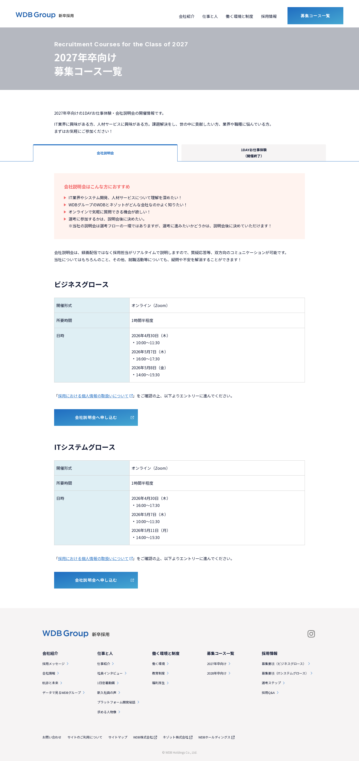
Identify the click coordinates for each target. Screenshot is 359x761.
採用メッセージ (53, 663)
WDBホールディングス (214, 737)
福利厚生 (158, 682)
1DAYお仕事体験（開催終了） (254, 152)
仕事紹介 (103, 663)
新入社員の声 (106, 692)
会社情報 (48, 673)
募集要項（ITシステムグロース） (285, 673)
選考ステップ (271, 682)
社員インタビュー (110, 673)
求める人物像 (106, 712)
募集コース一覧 (315, 15)
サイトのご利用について (84, 737)
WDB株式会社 (143, 737)
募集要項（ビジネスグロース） (284, 663)
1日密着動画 (106, 682)
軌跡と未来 (50, 682)
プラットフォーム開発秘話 (116, 702)
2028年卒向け (217, 673)
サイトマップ (117, 737)
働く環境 (158, 663)
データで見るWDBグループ (61, 692)
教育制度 (158, 673)
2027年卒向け (217, 663)
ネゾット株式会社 (175, 737)
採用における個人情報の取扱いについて (93, 396)
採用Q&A (268, 692)
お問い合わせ (51, 737)
